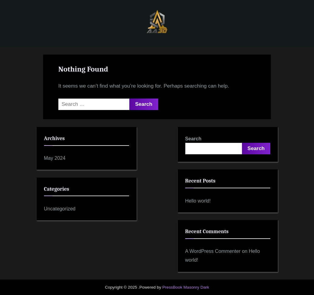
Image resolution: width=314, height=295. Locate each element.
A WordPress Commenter (213, 251)
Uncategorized (60, 208)
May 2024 (55, 158)
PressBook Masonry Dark (185, 287)
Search (193, 138)
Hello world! (198, 200)
